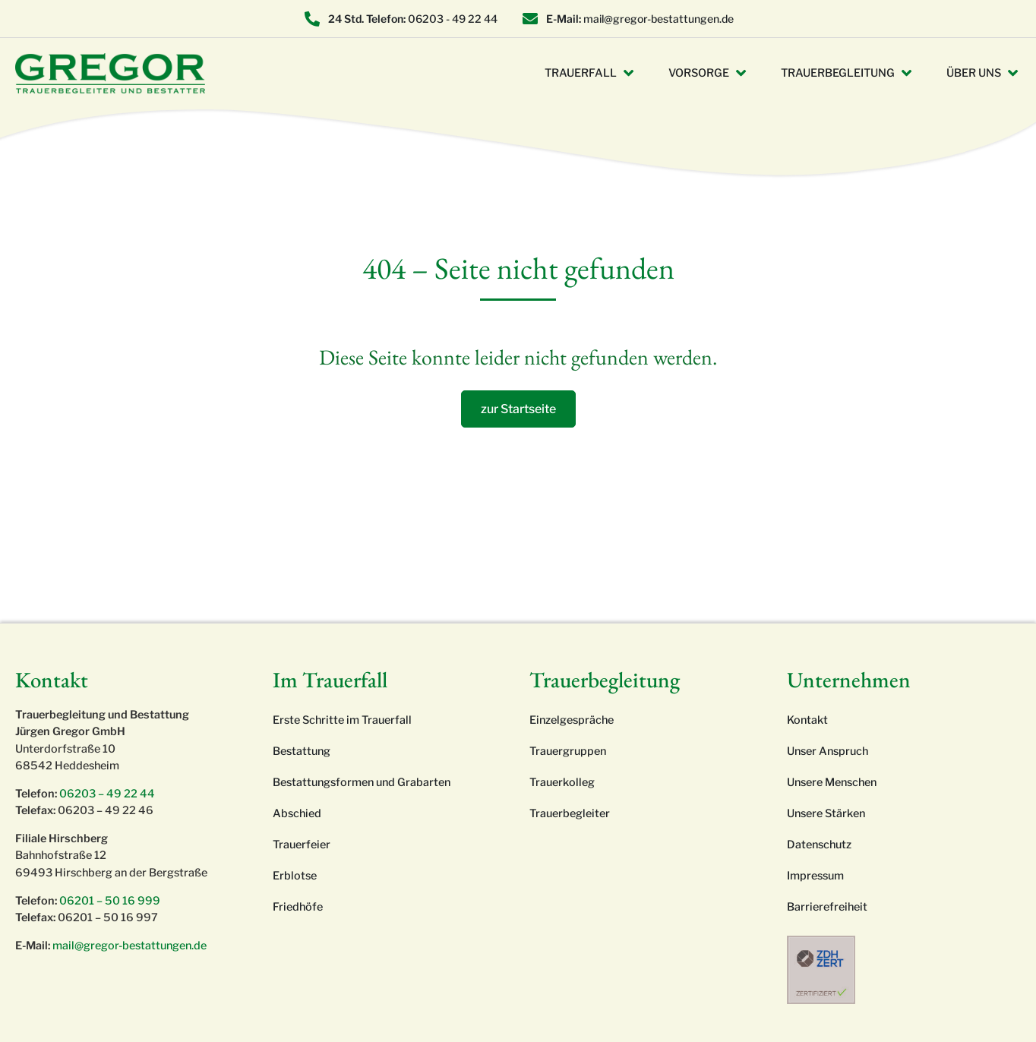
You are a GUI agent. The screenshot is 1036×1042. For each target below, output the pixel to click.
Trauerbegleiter (569, 813)
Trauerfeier (301, 844)
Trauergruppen (567, 751)
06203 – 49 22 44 (107, 793)
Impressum (815, 876)
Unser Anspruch (827, 751)
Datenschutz (819, 844)
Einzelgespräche (571, 720)
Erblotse (295, 876)
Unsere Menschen (831, 782)
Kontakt (807, 720)
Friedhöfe (298, 907)
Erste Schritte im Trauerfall (342, 720)
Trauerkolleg (562, 782)
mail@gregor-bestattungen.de (129, 945)
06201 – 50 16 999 (109, 901)
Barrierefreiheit (827, 907)
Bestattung (301, 751)
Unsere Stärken (826, 813)
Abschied (297, 813)
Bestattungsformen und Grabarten (361, 782)
